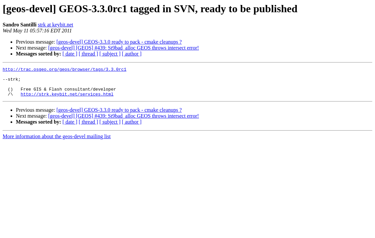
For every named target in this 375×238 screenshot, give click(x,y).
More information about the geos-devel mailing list (57, 142)
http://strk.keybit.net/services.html (67, 100)
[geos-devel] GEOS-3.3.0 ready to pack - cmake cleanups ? (119, 42)
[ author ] (132, 54)
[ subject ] (110, 54)
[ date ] (69, 54)
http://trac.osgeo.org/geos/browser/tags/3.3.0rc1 (64, 70)
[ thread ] (88, 54)
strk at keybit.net (55, 24)
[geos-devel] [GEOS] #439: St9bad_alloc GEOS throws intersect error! (123, 48)
